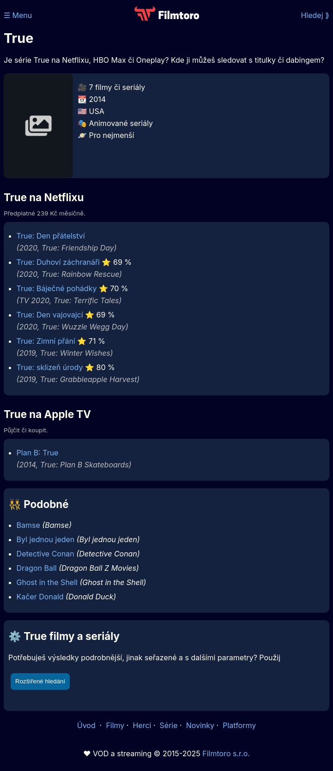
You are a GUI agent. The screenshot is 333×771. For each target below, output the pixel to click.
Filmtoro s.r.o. (226, 753)
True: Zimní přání (46, 341)
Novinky (200, 725)
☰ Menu (18, 15)
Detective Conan (45, 553)
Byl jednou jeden (46, 539)
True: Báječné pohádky (57, 288)
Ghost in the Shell (47, 582)
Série (169, 725)
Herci (142, 725)
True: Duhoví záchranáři (58, 262)
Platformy (239, 725)
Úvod (87, 725)
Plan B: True (38, 452)
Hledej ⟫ (315, 15)
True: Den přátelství (51, 235)
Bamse (28, 525)
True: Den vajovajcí (50, 314)
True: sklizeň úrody (50, 367)
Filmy (115, 725)
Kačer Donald (40, 596)
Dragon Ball (37, 568)
